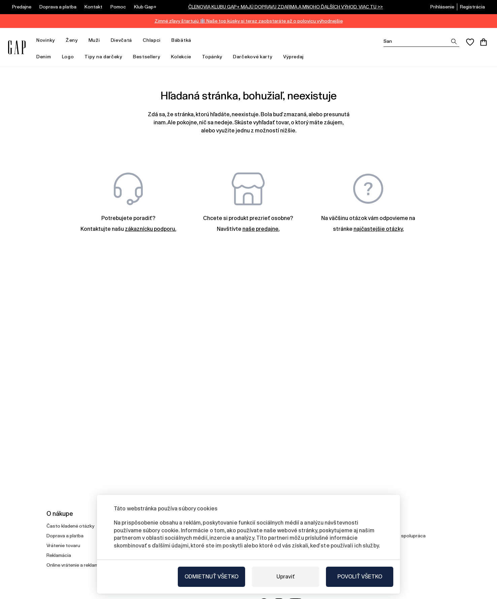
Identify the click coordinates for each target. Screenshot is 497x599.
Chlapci (154, 40)
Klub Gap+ (145, 6)
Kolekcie (184, 57)
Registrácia (472, 6)
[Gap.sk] (17, 47)
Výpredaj (296, 57)
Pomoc (118, 6)
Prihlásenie (442, 6)
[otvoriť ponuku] (58, 40)
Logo (68, 56)
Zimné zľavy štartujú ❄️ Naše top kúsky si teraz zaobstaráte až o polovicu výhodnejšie (249, 21)
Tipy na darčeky (106, 57)
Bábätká (184, 40)
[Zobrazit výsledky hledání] (454, 41)
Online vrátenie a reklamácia (76, 565)
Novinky (48, 40)
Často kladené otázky (70, 526)
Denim (46, 57)
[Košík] (483, 42)
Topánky (212, 56)
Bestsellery (146, 56)
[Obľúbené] (470, 42)
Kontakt (93, 6)
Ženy (74, 40)
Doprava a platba (57, 6)
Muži (97, 40)
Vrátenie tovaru (63, 545)
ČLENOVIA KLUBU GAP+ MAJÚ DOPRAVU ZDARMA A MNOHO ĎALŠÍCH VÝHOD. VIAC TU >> (285, 6)
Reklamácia (58, 555)
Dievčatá (124, 40)
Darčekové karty (252, 56)
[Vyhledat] (421, 41)
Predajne (21, 6)
